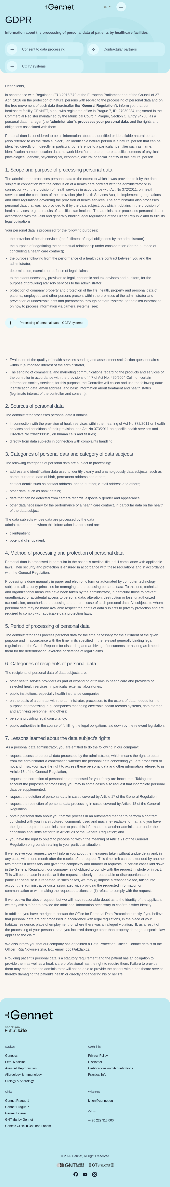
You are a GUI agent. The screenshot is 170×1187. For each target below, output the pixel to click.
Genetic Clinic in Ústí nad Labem (28, 1126)
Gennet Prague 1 (17, 1100)
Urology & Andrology (19, 1081)
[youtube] (85, 1174)
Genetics (11, 1055)
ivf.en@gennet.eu (100, 1100)
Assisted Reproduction (21, 1068)
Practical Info (97, 1074)
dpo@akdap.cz (77, 952)
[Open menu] (161, 6)
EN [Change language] (147, 6)
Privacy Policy (98, 1055)
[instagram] (94, 1174)
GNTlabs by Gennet (19, 1119)
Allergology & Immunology (23, 1074)
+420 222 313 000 (101, 1120)
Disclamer (95, 1062)
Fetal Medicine (15, 1062)
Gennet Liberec (16, 1113)
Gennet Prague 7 (17, 1107)
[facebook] (75, 1174)
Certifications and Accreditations (110, 1068)
